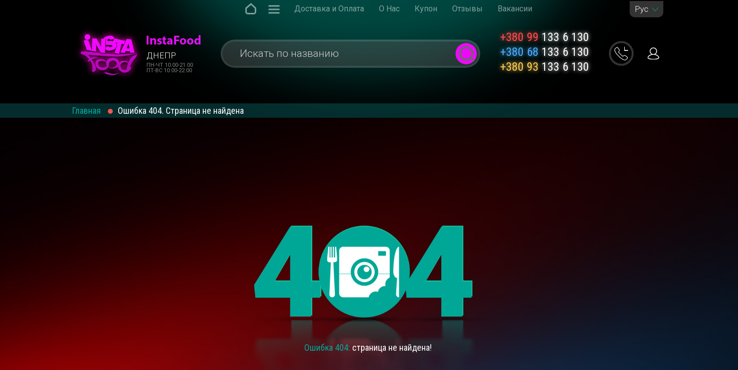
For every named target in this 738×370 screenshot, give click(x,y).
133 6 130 (544, 37)
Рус (641, 9)
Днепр (161, 55)
